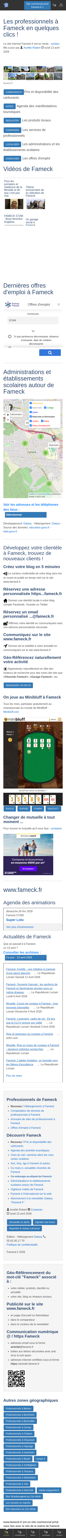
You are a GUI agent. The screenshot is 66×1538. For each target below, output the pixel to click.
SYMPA (38, 808)
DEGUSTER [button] (12, 120)
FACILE (10, 808)
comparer (56, 828)
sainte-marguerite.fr (49, 1490)
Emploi (32, 1533)
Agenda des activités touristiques (30, 1150)
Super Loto (15, 920)
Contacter (37, 1209)
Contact (59, 1533)
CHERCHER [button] (12, 158)
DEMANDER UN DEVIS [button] (18, 685)
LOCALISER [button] (12, 144)
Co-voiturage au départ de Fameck (31, 1176)
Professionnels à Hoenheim (20, 1452)
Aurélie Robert (31, 47)
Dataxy (27, 523)
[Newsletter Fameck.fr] (54, 5)
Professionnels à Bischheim (20, 1414)
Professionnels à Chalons (19, 1433)
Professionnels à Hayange (19, 1446)
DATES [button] (9, 106)
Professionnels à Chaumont (20, 1440)
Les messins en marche (18, 1502)
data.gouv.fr (10, 531)
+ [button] (8, 415)
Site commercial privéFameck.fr (37, 5)
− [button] (8, 420)
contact (55, 43)
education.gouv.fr (39, 527)
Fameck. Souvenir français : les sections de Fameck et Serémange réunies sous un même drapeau (32, 988)
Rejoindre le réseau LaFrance (24, 1228)
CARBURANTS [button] (14, 92)
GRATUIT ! (53, 808)
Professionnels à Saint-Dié (19, 1490)
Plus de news (14, 1075)
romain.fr (40, 1458)
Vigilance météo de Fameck (27, 1189)
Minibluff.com (11, 711)
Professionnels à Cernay (18, 1427)
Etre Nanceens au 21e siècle (21, 1509)
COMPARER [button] (12, 130)
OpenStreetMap (44, 494)
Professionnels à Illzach (18, 1458)
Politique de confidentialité (22, 1244)
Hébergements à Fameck (39, 1106)
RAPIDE (24, 808)
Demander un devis (19, 1222)
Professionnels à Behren (18, 1408)
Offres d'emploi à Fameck (26, 1127)
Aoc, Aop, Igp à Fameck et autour (30, 1163)
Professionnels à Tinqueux (19, 1471)
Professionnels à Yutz (17, 1484)
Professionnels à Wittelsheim (21, 1477)
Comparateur (20, 1533)
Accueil (6, 1533)
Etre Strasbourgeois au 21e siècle (23, 1496)
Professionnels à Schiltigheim (21, 1465)
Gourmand (46, 1533)
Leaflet (32, 494)
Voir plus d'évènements (20, 927)
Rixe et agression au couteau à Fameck (29, 1034)
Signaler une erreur (45, 1222)
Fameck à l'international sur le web (31, 1193)
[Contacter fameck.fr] (61, 5)
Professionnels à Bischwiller (20, 1421)
